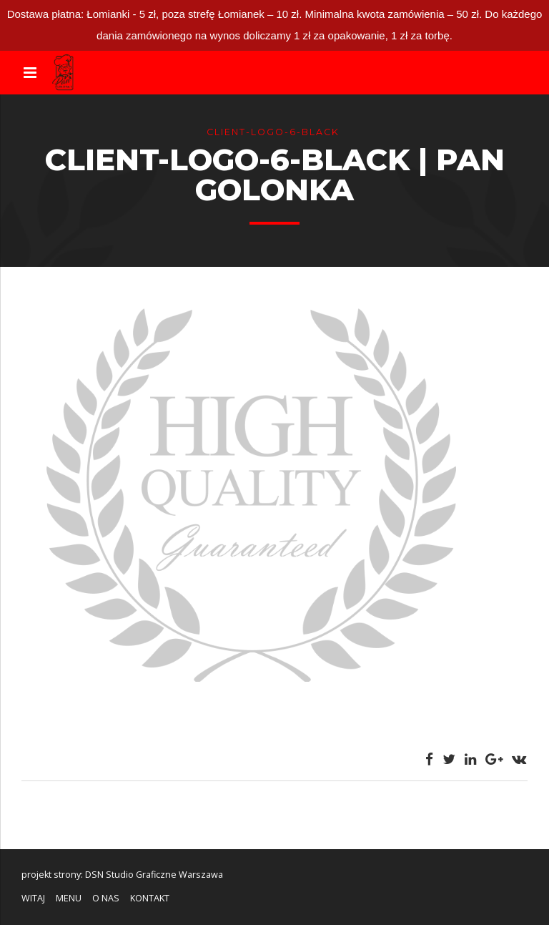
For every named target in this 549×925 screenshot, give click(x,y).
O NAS (105, 898)
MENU (68, 898)
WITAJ (33, 898)
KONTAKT (149, 898)
